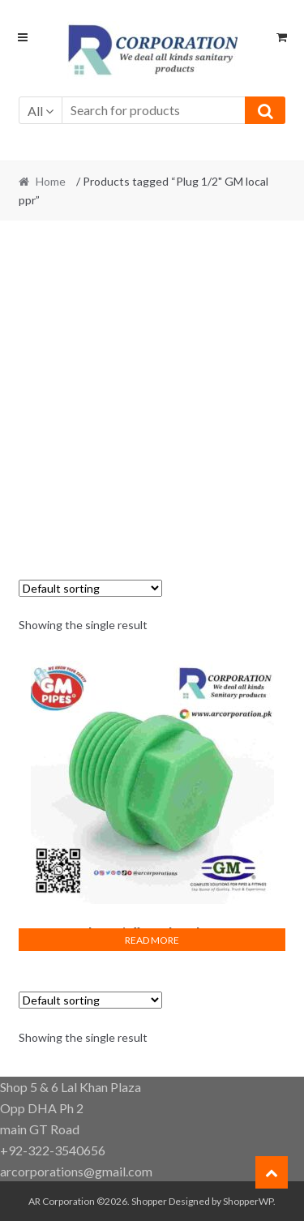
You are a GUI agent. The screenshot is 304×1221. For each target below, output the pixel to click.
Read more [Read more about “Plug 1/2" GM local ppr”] (152, 940)
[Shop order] (90, 588)
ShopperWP (248, 1201)
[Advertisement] (152, 391)
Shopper (149, 1201)
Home (51, 181)
